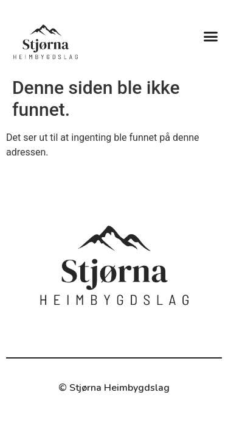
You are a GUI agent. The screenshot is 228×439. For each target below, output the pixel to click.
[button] (211, 36)
